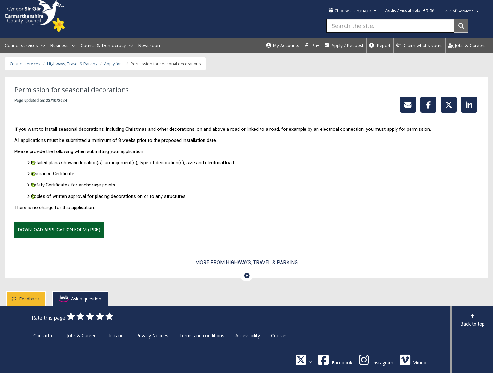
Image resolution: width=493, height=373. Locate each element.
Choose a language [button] (352, 10)
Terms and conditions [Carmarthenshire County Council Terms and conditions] (201, 336)
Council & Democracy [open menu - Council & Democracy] (107, 45)
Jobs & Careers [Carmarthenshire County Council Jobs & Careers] (82, 336)
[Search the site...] (390, 26)
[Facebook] (335, 359)
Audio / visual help (409, 10)
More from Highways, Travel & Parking (246, 262)
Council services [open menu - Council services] (25, 45)
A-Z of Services (462, 11)
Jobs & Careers (467, 45)
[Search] (461, 26)
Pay (312, 45)
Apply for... (114, 64)
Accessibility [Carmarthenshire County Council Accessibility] (247, 336)
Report (380, 45)
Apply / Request (344, 45)
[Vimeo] (413, 359)
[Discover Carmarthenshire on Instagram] (376, 359)
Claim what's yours (419, 45)
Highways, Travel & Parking (72, 64)
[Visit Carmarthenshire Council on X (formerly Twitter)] (303, 359)
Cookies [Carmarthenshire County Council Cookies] (279, 336)
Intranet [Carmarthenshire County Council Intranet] (117, 336)
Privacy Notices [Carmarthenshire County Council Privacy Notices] (152, 336)
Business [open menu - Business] (63, 45)
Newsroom (149, 45)
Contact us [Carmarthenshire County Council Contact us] (44, 336)
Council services (25, 64)
